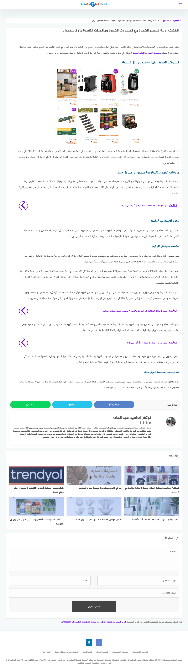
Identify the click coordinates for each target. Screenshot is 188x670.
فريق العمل (87, 652)
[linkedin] (89, 642)
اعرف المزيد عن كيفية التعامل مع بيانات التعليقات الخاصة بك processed (94, 622)
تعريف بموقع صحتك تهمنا (66, 652)
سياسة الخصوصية (120, 652)
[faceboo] (99, 642)
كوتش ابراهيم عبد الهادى (131, 418)
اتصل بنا (47, 652)
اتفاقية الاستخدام (140, 652)
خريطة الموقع (102, 652)
